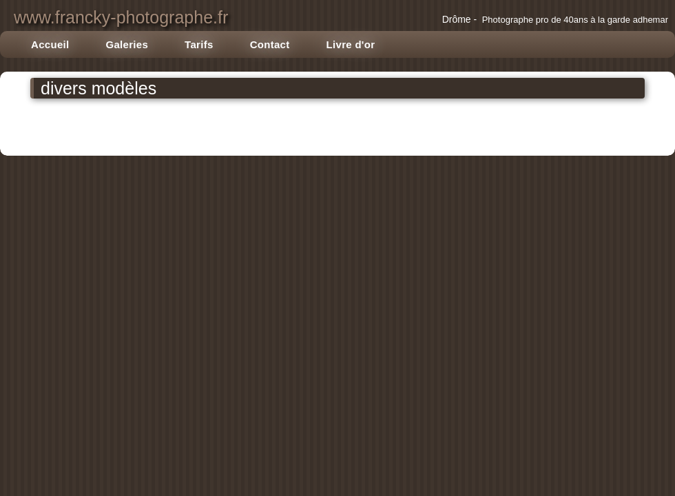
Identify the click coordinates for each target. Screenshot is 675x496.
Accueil (50, 44)
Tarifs (199, 44)
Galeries (126, 44)
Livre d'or (350, 44)
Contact (270, 44)
